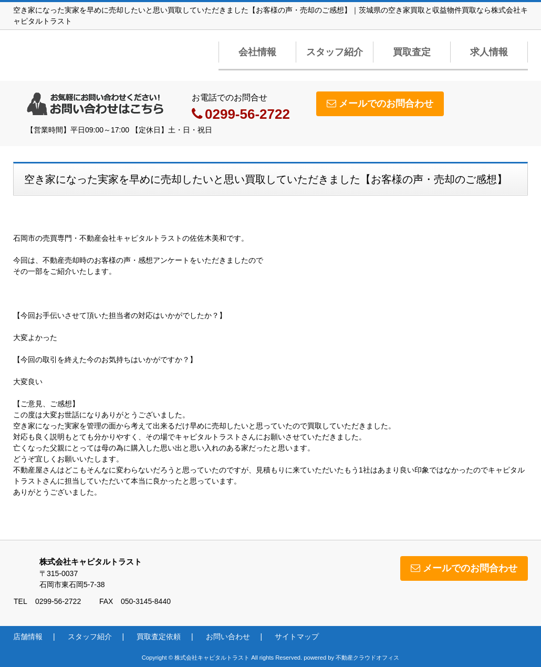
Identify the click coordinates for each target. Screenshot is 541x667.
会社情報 (257, 52)
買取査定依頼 (159, 636)
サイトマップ (297, 636)
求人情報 (489, 52)
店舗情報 (28, 636)
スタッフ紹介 (334, 52)
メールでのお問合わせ (380, 103)
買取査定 (412, 52)
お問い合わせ (228, 636)
